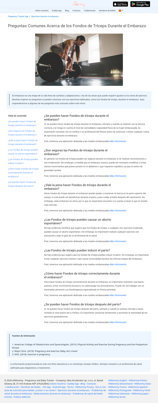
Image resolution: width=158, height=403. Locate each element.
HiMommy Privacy (84, 386)
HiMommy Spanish (138, 386)
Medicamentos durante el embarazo (52, 393)
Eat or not (101, 386)
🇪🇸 (120, 10)
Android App (59, 386)
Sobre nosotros (41, 10)
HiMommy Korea (117, 396)
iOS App (47, 386)
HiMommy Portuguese (119, 390)
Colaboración (89, 10)
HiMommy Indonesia (119, 393)
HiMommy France (117, 386)
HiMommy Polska (138, 380)
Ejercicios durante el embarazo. (45, 16)
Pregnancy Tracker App (18, 16)
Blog (67, 10)
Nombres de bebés (107, 10)
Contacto (76, 10)
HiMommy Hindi (141, 390)
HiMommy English (117, 380)
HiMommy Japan (140, 393)
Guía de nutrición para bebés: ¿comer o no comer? (30, 390)
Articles (8, 396)
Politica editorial (22, 396)
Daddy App (57, 10)
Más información (118, 141)
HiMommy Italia (142, 383)
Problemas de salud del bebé (87, 393)
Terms (70, 386)
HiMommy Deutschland (120, 383)
